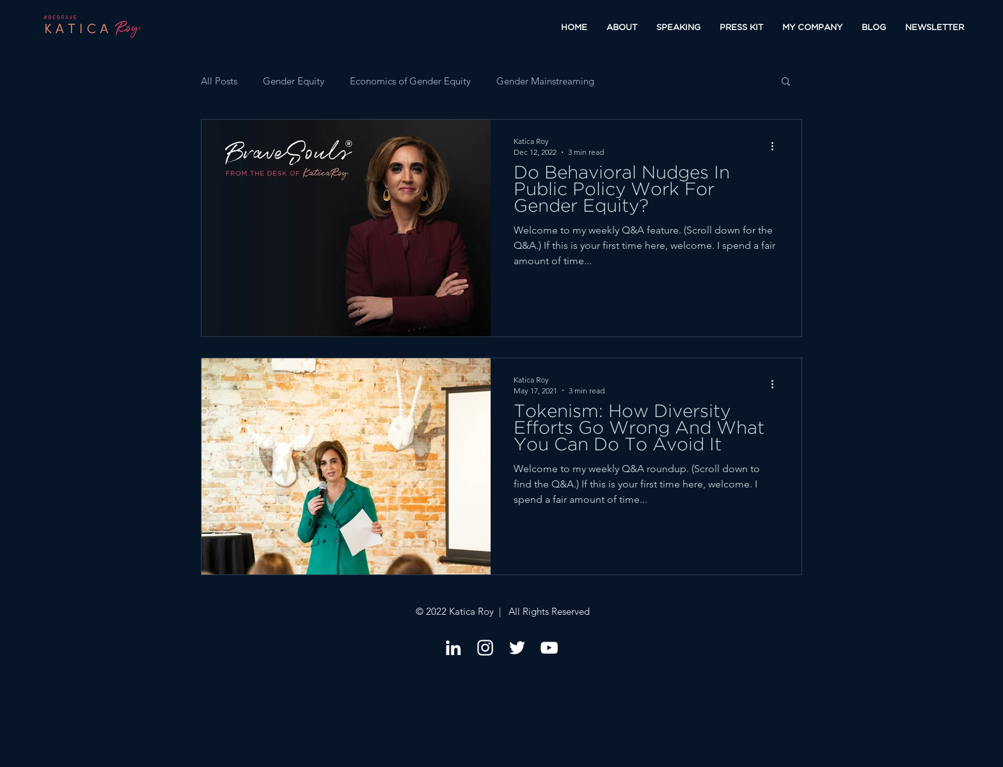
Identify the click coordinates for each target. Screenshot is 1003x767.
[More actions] (776, 146)
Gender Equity (293, 81)
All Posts (219, 81)
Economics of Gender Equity (410, 81)
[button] (786, 82)
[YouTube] (549, 647)
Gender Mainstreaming (545, 81)
